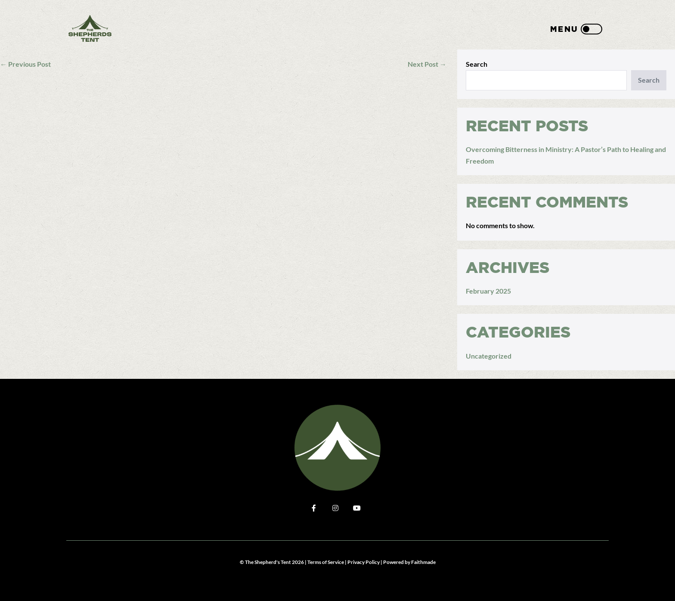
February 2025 (488, 291)
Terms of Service (325, 562)
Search (476, 64)
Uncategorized (488, 356)
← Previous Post (25, 64)
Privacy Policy (363, 562)
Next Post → (427, 64)
